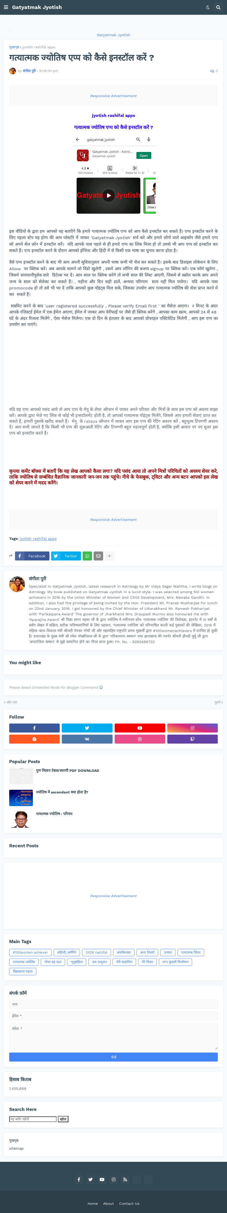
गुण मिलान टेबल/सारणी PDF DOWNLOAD (67, 770)
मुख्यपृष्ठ (14, 47)
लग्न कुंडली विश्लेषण (175, 962)
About (108, 1203)
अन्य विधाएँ (147, 952)
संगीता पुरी (37, 578)
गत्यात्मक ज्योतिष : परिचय (54, 814)
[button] (6, 7)
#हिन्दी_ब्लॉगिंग (66, 952)
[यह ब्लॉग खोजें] (33, 1119)
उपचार (168, 952)
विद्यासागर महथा (23, 971)
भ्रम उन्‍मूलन (99, 962)
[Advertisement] (113, 370)
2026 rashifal (96, 952)
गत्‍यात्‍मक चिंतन (190, 952)
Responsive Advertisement (113, 96)
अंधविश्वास (124, 952)
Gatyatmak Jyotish (37, 7)
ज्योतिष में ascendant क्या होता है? (62, 792)
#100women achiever (30, 952)
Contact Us (129, 1203)
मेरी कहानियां (124, 962)
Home (93, 1203)
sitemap (16, 1148)
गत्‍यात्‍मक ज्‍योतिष (24, 962)
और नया (12, 702)
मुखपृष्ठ (13, 1140)
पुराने (217, 702)
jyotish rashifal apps (38, 47)
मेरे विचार (147, 962)
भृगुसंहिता (77, 962)
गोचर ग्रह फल (52, 962)
